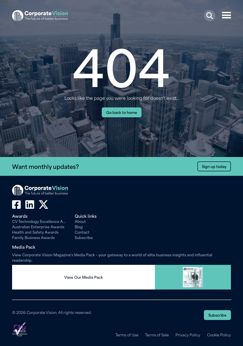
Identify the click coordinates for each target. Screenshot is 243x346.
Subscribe (84, 237)
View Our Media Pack (83, 277)
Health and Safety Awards (35, 232)
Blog (79, 226)
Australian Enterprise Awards (38, 226)
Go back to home (121, 112)
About (80, 221)
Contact (82, 232)
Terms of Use (126, 335)
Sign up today (214, 166)
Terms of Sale (157, 335)
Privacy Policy (187, 335)
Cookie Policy (219, 335)
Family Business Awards (33, 237)
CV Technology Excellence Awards (40, 221)
